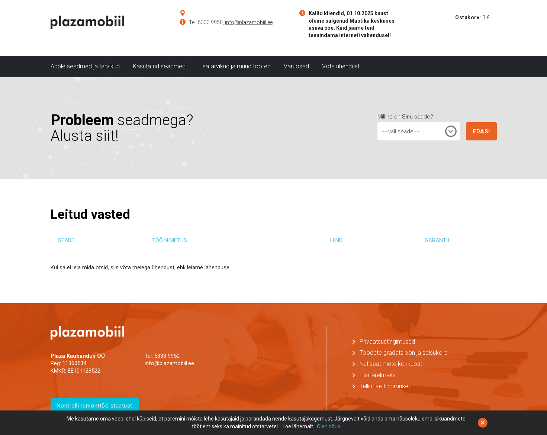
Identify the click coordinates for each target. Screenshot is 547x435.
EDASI (481, 131)
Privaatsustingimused (387, 341)
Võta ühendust (341, 66)
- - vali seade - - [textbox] (400, 131)
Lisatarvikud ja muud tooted (235, 66)
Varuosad (296, 66)
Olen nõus (328, 426)
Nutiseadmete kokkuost (391, 363)
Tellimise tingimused (386, 386)
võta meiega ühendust (147, 267)
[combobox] (418, 131)
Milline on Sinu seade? (405, 116)
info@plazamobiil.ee (249, 22)
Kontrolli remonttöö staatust (94, 405)
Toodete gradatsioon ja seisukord (404, 352)
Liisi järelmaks (378, 375)
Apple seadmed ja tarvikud (85, 66)
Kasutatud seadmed (159, 66)
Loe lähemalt (298, 426)
